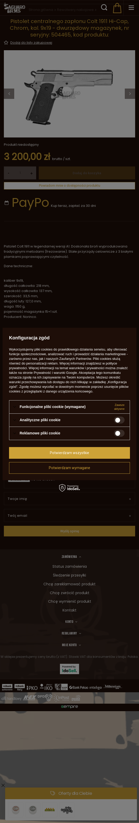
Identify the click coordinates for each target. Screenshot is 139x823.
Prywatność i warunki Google (55, 372)
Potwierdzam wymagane (69, 468)
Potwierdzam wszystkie (69, 453)
